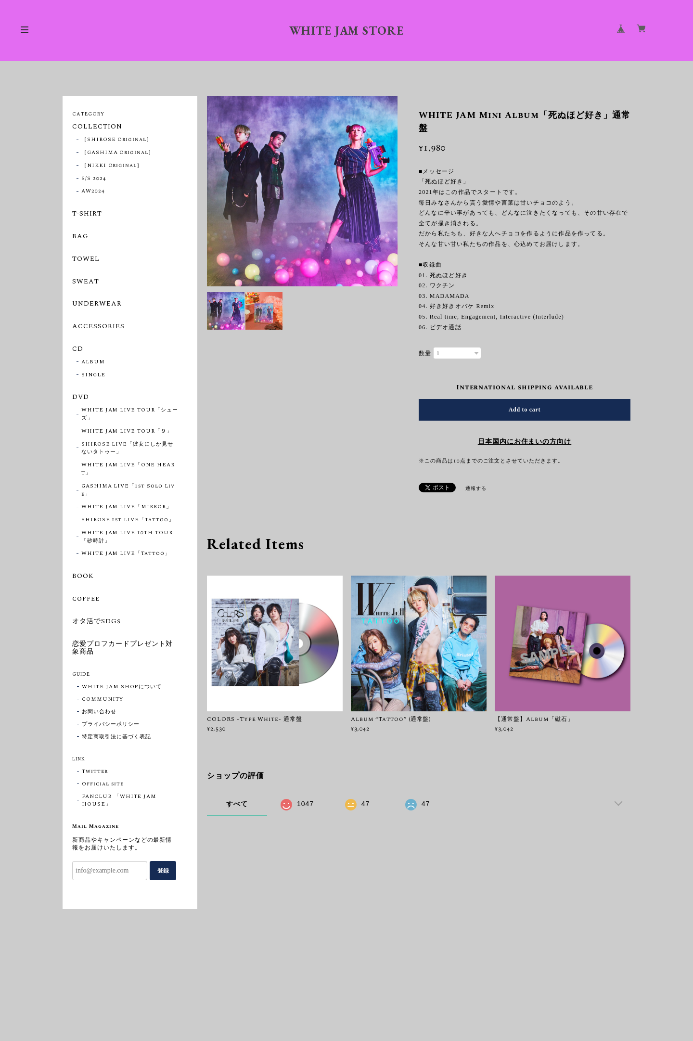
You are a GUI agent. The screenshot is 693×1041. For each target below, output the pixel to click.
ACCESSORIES (98, 326)
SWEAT (85, 282)
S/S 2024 (93, 178)
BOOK (83, 576)
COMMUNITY (102, 699)
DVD (80, 397)
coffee (86, 599)
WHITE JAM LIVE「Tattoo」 (125, 553)
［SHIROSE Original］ (116, 139)
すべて (237, 804)
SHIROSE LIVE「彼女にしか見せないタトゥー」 (127, 448)
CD (77, 349)
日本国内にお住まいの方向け (524, 442)
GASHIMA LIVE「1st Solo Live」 (128, 490)
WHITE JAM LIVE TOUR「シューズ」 (129, 414)
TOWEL (86, 259)
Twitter (95, 771)
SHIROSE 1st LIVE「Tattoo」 (127, 520)
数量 (425, 353)
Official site (102, 784)
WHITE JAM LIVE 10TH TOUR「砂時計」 (127, 537)
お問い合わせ (99, 712)
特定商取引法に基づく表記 (116, 737)
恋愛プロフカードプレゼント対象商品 (122, 648)
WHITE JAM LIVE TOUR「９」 (126, 431)
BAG (80, 236)
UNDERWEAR (97, 304)
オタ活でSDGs (96, 621)
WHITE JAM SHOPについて (122, 687)
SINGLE (93, 375)
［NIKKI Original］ (111, 165)
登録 (163, 870)
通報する (476, 488)
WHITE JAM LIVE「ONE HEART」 (128, 469)
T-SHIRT (87, 214)
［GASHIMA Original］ (117, 152)
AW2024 (93, 191)
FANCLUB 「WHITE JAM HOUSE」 (119, 800)
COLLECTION (97, 127)
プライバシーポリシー (111, 724)
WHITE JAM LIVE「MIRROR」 (126, 507)
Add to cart (525, 409)
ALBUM (93, 362)
